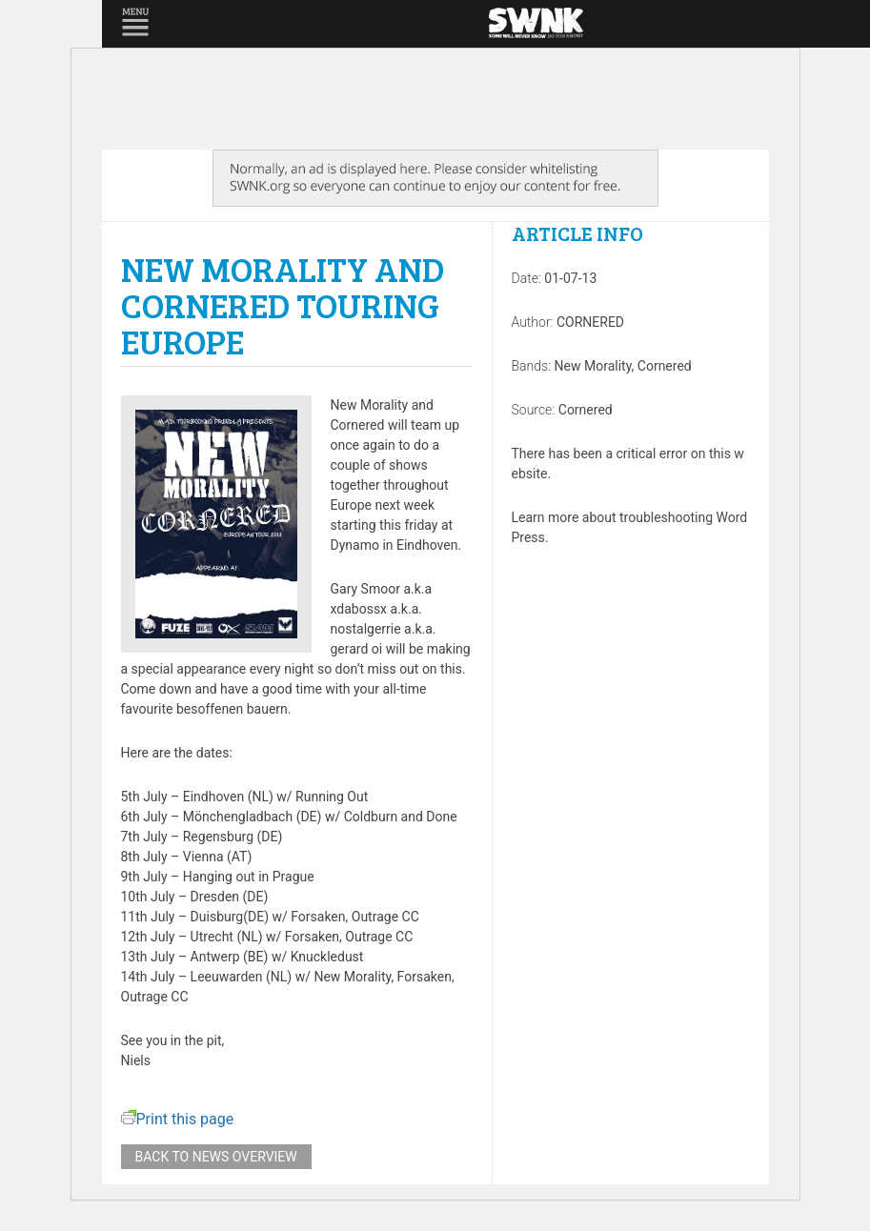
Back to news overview (216, 1156)
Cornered (664, 365)
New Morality (593, 365)
